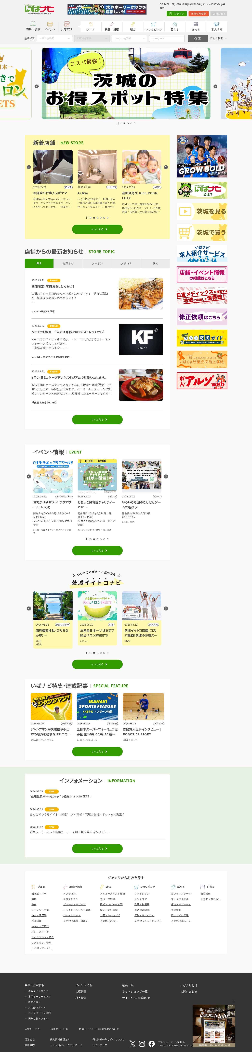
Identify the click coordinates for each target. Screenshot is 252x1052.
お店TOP (67, 29)
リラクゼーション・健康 (77, 910)
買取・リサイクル (144, 915)
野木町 (66, 625)
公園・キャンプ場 (110, 915)
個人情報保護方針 (60, 1039)
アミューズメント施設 (112, 893)
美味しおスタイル (38, 1018)
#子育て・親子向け (99, 530)
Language (219, 13)
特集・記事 (33, 29)
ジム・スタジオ (72, 915)
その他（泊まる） (210, 899)
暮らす (175, 29)
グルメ (91, 29)
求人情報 (216, 29)
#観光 (83, 644)
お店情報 (81, 991)
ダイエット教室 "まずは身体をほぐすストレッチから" (68, 332)
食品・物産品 (141, 904)
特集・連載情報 (35, 985)
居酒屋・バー (39, 893)
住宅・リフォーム (181, 904)
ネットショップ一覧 (135, 991)
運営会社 (30, 1039)
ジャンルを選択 (122, 38)
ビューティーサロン (74, 904)
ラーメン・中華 (40, 910)
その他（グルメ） (41, 948)
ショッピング (153, 29)
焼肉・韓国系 (39, 915)
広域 (155, 625)
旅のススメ (34, 1002)
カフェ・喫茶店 (40, 926)
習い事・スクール (181, 893)
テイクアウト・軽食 (43, 937)
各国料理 (37, 921)
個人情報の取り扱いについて (108, 1039)
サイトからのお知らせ (136, 997)
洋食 (34, 899)
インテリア (140, 899)
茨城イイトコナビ (38, 991)
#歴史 (83, 641)
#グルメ (52, 526)
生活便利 (176, 910)
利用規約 (30, 1045)
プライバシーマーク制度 (170, 1042)
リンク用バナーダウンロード (66, 1045)
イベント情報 (83, 985)
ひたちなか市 (106, 625)
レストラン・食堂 (41, 942)
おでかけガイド (37, 1007)
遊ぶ (133, 29)
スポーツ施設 (107, 899)
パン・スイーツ (40, 931)
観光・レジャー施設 (111, 904)
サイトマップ (99, 1045)
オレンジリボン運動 (39, 1013)
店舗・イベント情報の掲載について (99, 1029)
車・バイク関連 (180, 915)
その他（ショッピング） (148, 921)
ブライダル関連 (180, 899)
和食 (34, 904)
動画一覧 (128, 985)
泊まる (196, 29)
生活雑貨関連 (141, 910)
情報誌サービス (59, 1029)
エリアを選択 (46, 38)
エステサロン (70, 899)
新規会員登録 (198, 13)
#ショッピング (40, 526)
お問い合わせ (188, 991)
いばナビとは (188, 985)
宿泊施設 (205, 893)
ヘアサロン (69, 893)
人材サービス (32, 1029)
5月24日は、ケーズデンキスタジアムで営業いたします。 (69, 377)
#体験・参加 (84, 530)
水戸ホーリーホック (39, 996)
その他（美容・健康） (75, 921)
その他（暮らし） (181, 921)
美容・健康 (112, 29)
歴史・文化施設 (109, 910)
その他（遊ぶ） (109, 921)
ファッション (141, 893)
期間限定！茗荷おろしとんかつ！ (53, 286)
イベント (50, 29)
